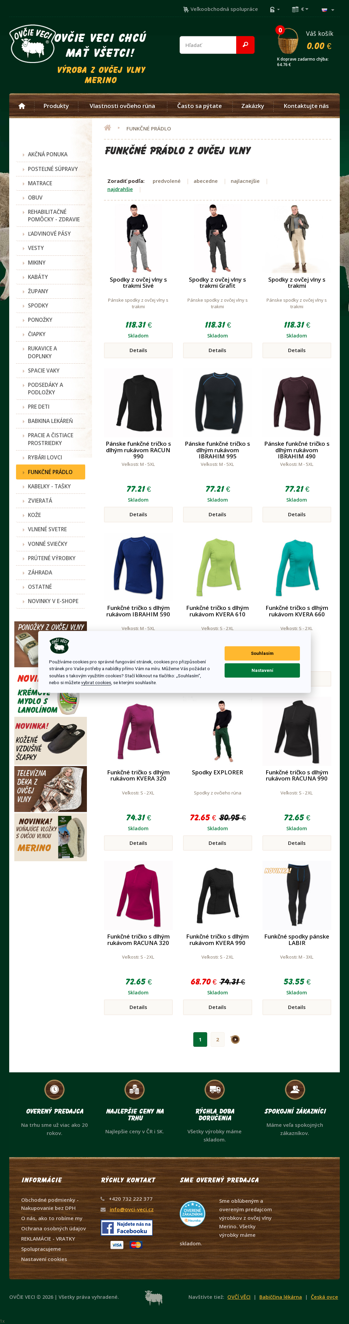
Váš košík (308, 39)
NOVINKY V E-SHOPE (53, 601)
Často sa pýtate (199, 106)
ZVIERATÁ (40, 500)
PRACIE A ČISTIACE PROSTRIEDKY (50, 438)
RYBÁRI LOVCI (45, 457)
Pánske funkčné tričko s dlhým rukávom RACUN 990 (138, 450)
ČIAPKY (37, 334)
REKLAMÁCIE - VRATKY (48, 1238)
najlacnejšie (245, 180)
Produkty (56, 106)
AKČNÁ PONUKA (47, 154)
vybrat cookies (96, 682)
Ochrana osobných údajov (53, 1228)
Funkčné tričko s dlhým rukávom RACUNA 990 (296, 775)
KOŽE (34, 515)
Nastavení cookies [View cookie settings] (44, 1259)
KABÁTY (38, 277)
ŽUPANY (38, 291)
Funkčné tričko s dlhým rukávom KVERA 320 (138, 775)
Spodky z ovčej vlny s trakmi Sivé (138, 282)
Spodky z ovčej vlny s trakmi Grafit (217, 282)
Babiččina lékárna (280, 1297)
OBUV (35, 197)
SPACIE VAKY (44, 370)
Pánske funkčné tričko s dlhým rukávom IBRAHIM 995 (217, 450)
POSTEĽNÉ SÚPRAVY (53, 169)
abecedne (206, 180)
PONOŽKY (40, 320)
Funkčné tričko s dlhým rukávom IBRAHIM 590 (138, 611)
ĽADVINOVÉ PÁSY (49, 233)
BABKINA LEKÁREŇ (50, 421)
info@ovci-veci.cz (132, 1209)
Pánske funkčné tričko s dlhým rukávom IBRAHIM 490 (297, 450)
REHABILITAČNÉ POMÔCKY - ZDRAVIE (54, 215)
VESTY (36, 248)
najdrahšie (120, 189)
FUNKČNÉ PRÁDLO (50, 472)
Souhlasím (262, 653)
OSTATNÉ (40, 586)
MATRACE (40, 183)
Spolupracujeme (41, 1248)
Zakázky (252, 106)
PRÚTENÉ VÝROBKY (52, 558)
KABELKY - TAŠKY (49, 486)
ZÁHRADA (40, 572)
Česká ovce (324, 1297)
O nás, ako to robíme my (51, 1218)
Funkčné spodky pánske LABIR (296, 939)
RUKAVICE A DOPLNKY (42, 352)
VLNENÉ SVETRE (47, 529)
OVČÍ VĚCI (239, 1297)
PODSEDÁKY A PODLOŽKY (45, 388)
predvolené (167, 180)
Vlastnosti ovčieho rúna (122, 106)
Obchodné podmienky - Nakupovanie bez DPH (50, 1203)
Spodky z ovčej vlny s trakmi (296, 282)
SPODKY (38, 305)
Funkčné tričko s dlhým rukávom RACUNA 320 (138, 939)
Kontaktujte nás (306, 106)
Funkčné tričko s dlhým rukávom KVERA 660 (296, 611)
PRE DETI (38, 406)
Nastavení (262, 670)
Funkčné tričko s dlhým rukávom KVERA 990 (217, 939)
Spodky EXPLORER (217, 772)
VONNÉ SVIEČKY (47, 544)
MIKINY (37, 262)
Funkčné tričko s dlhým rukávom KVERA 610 (217, 611)
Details (138, 350)
